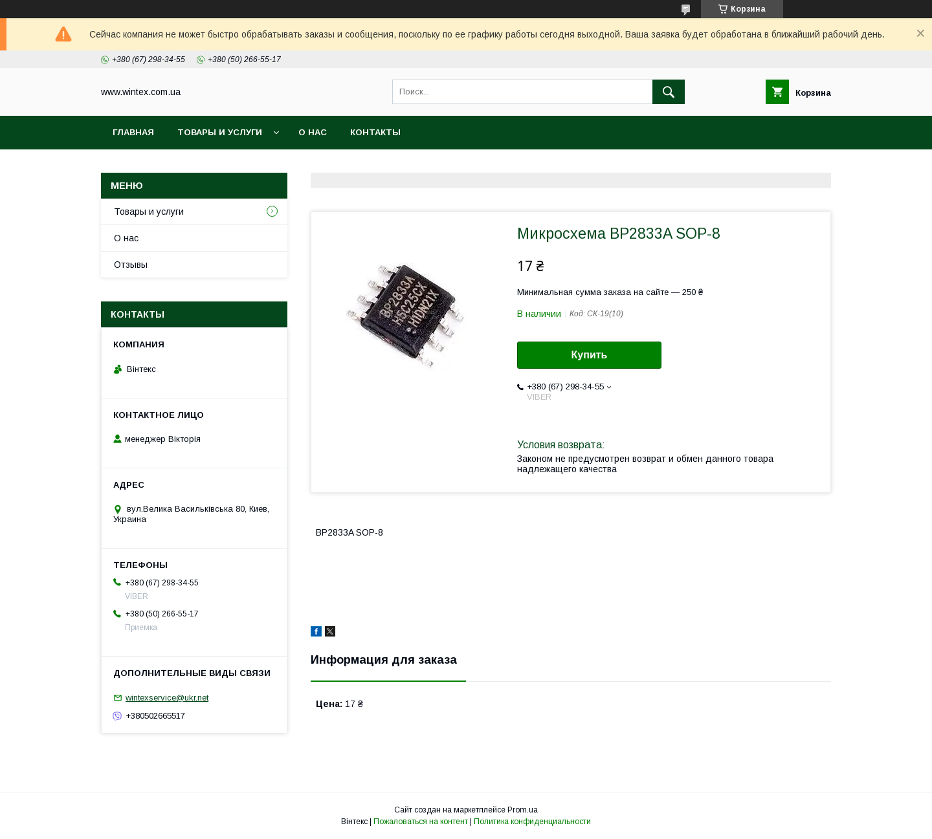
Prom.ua (522, 809)
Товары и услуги (219, 132)
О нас (312, 132)
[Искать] (668, 92)
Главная (133, 132)
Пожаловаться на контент (420, 821)
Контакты (375, 132)
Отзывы (131, 264)
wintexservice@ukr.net (167, 698)
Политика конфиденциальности (532, 821)
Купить (589, 354)
